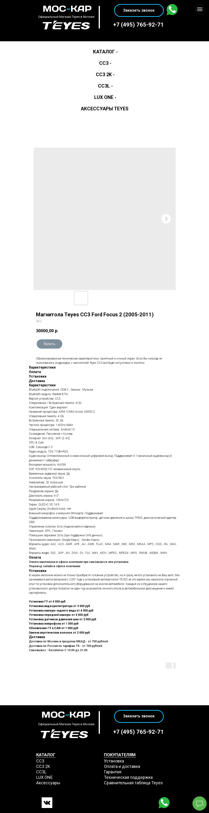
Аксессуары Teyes (105, 109)
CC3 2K (104, 74)
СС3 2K (43, 766)
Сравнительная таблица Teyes (133, 782)
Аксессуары (48, 782)
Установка (114, 760)
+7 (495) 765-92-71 (138, 24)
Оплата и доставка (122, 766)
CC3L (104, 86)
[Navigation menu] (199, 9)
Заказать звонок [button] (139, 10)
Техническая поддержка (128, 777)
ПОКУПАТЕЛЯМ (120, 754)
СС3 (40, 760)
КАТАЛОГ (45, 754)
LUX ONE (103, 97)
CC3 (103, 63)
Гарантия (112, 771)
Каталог (104, 52)
